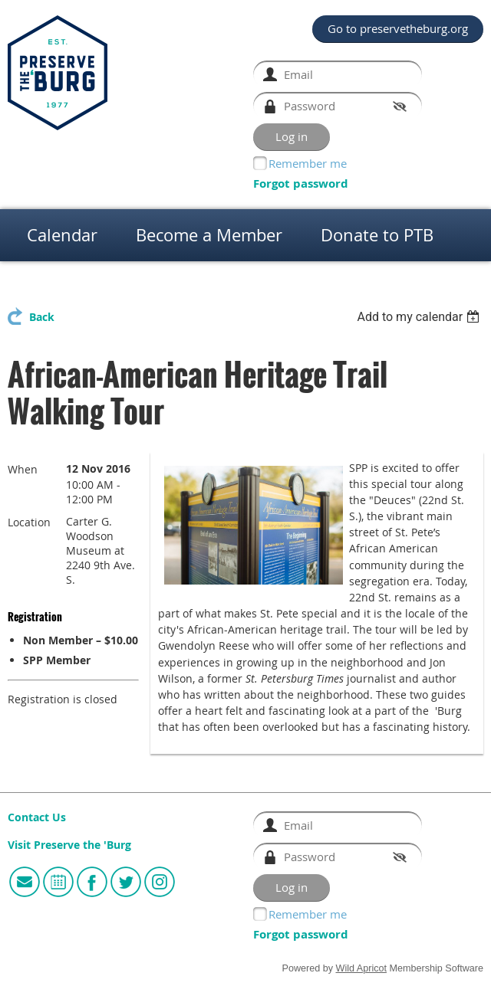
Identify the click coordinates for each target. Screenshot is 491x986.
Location (29, 522)
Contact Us (37, 817)
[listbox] (420, 316)
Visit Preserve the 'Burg (69, 845)
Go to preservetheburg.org (398, 28)
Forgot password (300, 183)
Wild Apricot (361, 968)
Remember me (308, 163)
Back (41, 317)
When (23, 469)
